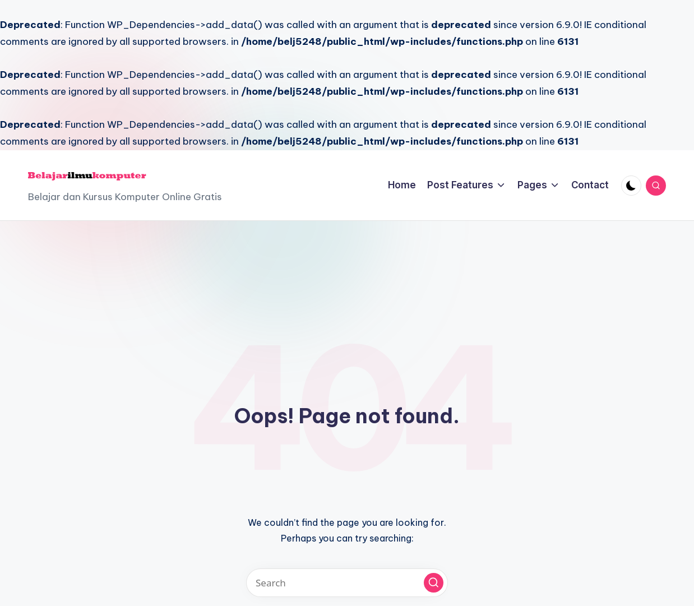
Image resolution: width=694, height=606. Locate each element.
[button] (433, 583)
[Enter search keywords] (347, 582)
